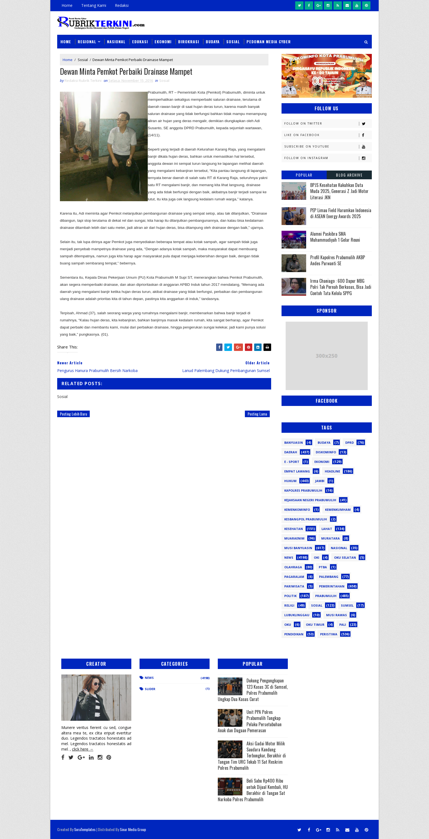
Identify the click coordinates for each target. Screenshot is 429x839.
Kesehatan (293, 529)
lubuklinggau (296, 615)
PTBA (323, 567)
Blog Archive (349, 175)
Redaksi (122, 5)
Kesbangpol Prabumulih (305, 519)
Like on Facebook (328, 135)
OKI (316, 557)
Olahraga (293, 567)
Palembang (328, 577)
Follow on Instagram (328, 158)
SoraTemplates (84, 829)
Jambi (319, 481)
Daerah (290, 452)
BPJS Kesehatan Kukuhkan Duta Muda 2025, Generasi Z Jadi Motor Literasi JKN (339, 191)
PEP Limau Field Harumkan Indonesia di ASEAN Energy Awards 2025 (340, 213)
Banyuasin (293, 442)
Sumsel (347, 605)
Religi (289, 605)
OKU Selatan (345, 557)
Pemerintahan (331, 586)
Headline (332, 471)
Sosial (233, 41)
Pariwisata (294, 586)
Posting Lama (257, 414)
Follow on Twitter (328, 124)
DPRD (349, 442)
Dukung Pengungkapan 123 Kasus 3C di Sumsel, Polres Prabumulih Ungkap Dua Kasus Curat (253, 689)
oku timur (315, 624)
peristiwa (328, 634)
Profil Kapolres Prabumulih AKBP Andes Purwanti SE (337, 260)
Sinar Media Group (133, 829)
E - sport (291, 462)
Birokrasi (188, 41)
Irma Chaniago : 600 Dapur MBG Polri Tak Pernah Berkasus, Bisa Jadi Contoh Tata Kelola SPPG (340, 287)
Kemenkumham (338, 510)
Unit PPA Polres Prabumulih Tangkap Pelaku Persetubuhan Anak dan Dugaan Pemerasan (250, 721)
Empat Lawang (297, 471)
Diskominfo (326, 452)
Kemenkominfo (297, 510)
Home (67, 5)
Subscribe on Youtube (328, 147)
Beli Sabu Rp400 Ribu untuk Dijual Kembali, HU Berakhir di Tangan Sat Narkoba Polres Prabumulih (253, 789)
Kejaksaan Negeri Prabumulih (310, 500)
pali (342, 624)
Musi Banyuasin (298, 548)
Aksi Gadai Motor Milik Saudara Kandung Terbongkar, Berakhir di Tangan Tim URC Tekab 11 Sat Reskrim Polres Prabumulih (252, 755)
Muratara (330, 538)
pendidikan (293, 634)
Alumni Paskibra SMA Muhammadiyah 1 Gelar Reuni (335, 236)
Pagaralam (294, 577)
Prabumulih (326, 596)
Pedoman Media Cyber (269, 41)
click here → (82, 749)
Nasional (116, 41)
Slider (150, 689)
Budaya (213, 41)
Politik (290, 596)
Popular (304, 175)
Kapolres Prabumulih (303, 490)
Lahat (326, 529)
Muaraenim (294, 538)
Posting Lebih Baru (73, 414)
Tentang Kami (93, 5)
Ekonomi (163, 41)
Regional (87, 41)
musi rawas (336, 615)
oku (287, 624)
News (288, 557)
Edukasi (140, 41)
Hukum (290, 481)
